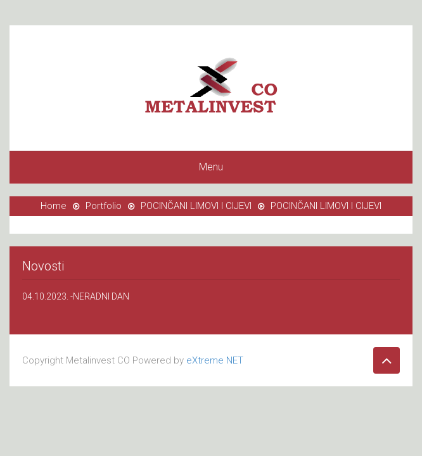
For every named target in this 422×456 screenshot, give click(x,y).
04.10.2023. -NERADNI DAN (75, 296)
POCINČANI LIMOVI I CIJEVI (196, 206)
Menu (211, 167)
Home (54, 206)
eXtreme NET (214, 360)
